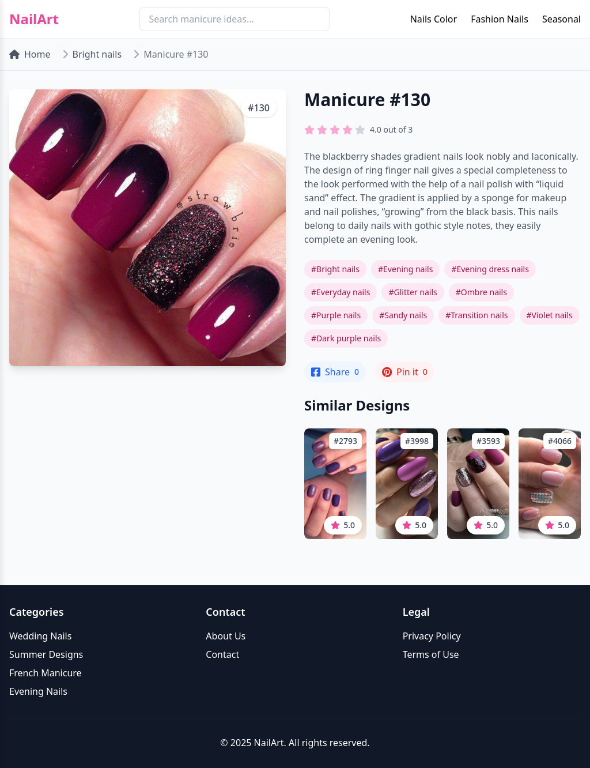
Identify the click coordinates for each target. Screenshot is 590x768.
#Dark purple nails (346, 338)
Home (30, 54)
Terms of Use (431, 654)
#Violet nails (550, 315)
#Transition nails (476, 315)
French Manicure (45, 673)
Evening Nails (38, 691)
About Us (225, 636)
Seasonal (561, 19)
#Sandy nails (403, 315)
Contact (222, 654)
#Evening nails (405, 268)
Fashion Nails (499, 19)
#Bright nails (335, 268)
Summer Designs (46, 654)
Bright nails (97, 54)
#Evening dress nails (490, 268)
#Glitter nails (412, 292)
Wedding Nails (40, 636)
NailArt (34, 19)
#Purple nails (336, 315)
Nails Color (433, 19)
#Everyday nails (340, 292)
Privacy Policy (432, 636)
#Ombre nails (481, 292)
